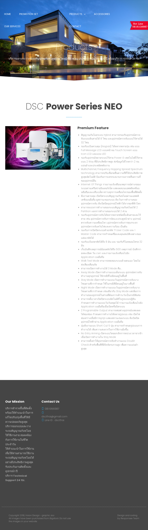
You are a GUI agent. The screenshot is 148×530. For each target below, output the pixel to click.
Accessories (102, 14)
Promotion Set (28, 14)
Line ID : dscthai (52, 420)
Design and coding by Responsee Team (128, 517)
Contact (75, 26)
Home (7, 14)
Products (75, 14)
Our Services (12, 26)
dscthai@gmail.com (54, 414)
